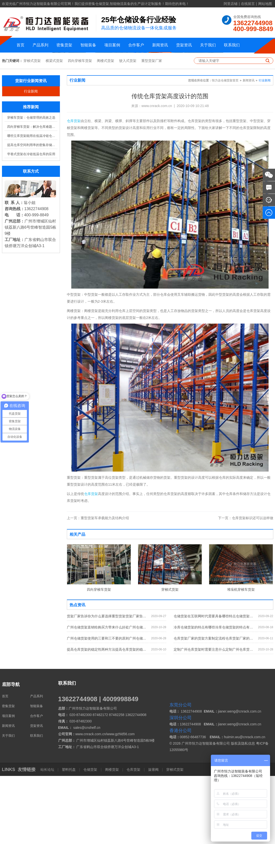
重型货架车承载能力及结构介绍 (98, 586)
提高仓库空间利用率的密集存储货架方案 (32, 213)
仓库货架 (74, 189)
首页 (20, 45)
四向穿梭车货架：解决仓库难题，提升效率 (32, 195)
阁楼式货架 (105, 129)
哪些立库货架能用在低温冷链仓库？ (32, 204)
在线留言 (248, 4)
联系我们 (232, 45)
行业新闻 (31, 159)
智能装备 (88, 45)
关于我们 (208, 45)
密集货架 (64, 45)
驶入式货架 (127, 129)
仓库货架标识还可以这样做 (245, 586)
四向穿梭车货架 (80, 129)
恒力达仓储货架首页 (225, 148)
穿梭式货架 (32, 129)
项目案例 (112, 45)
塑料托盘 (69, 838)
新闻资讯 (160, 45)
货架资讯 (184, 45)
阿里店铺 (231, 4)
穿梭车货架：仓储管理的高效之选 (31, 185)
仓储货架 (90, 838)
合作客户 (136, 45)
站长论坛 (47, 838)
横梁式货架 (54, 129)
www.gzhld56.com (121, 802)
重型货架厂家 (151, 129)
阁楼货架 (112, 838)
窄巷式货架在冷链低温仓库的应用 (31, 222)
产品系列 (40, 45)
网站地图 (265, 4)
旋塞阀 (153, 838)
